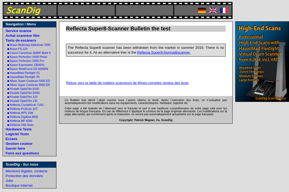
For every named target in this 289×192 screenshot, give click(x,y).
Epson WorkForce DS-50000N (27, 68)
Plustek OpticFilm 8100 (23, 88)
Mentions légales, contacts (26, 171)
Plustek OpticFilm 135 (22, 100)
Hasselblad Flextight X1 (23, 72)
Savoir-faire (15, 148)
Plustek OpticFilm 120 (22, 96)
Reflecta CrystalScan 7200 (25, 104)
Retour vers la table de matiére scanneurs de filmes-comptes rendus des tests (127, 83)
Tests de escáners (21, 40)
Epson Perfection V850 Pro (25, 60)
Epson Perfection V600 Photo (27, 56)
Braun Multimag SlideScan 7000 (28, 44)
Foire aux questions (22, 153)
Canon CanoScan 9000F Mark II (29, 52)
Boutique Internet (19, 185)
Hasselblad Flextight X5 (23, 76)
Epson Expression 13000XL (26, 64)
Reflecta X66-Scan (20, 124)
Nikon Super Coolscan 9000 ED (28, 84)
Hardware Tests (19, 129)
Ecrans (11, 139)
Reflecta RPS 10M (20, 112)
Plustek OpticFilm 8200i (23, 92)
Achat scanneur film (22, 36)
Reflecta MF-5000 (19, 120)
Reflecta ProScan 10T (22, 108)
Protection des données (24, 176)
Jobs (9, 181)
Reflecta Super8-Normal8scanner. (164, 52)
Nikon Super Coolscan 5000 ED (28, 80)
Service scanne (18, 31)
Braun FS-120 (17, 48)
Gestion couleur (19, 144)
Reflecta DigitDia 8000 (22, 116)
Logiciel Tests (17, 134)
